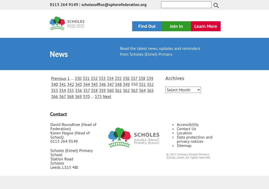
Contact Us (186, 128)
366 (54, 96)
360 (110, 90)
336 (126, 78)
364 (142, 90)
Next (107, 96)
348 (118, 84)
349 (126, 84)
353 (54, 90)
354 (62, 90)
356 (78, 90)
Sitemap (184, 145)
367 (62, 96)
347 (110, 84)
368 (70, 96)
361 (118, 90)
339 (150, 78)
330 (78, 78)
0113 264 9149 (64, 4)
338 (141, 78)
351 (142, 84)
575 (98, 96)
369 (78, 96)
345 (94, 84)
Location (184, 132)
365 (150, 90)
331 (86, 78)
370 (86, 96)
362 (126, 90)
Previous (58, 78)
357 (86, 90)
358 (94, 90)
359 (102, 90)
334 (110, 78)
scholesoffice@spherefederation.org (114, 4)
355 (70, 90)
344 (86, 84)
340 (54, 84)
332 (94, 78)
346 (102, 84)
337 (134, 78)
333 (102, 78)
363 (134, 90)
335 (118, 78)
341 (62, 84)
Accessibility (188, 124)
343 (78, 84)
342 (70, 84)
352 (150, 84)
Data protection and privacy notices (195, 139)
